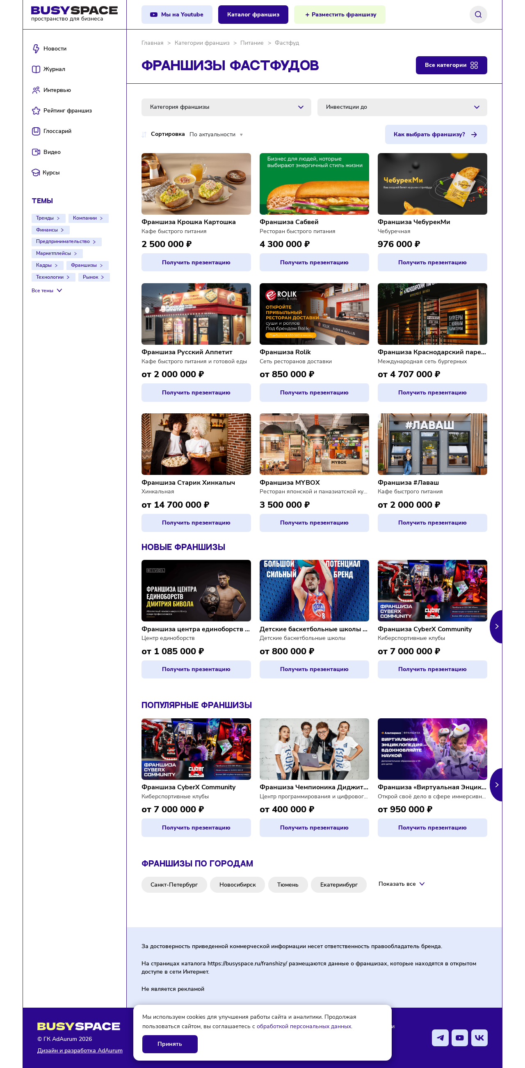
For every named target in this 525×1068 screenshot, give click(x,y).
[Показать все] (402, 884)
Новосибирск (237, 885)
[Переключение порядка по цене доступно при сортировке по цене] (144, 135)
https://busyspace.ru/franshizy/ (247, 963)
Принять (170, 1044)
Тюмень (288, 885)
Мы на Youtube (182, 14)
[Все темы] (48, 290)
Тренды (45, 218)
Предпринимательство (63, 241)
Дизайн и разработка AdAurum (80, 1050)
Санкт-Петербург (174, 885)
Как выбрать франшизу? (429, 134)
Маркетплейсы (53, 253)
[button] (496, 626)
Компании (85, 218)
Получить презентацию (196, 262)
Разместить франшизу (344, 14)
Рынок (90, 277)
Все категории (446, 65)
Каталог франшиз (253, 14)
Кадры (44, 265)
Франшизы (84, 265)
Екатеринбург (339, 885)
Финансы (47, 230)
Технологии (50, 277)
